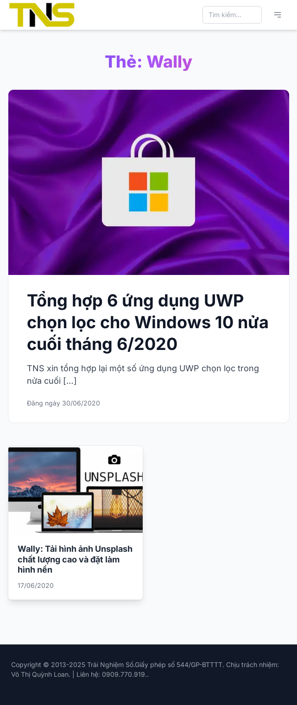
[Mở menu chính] (277, 15)
